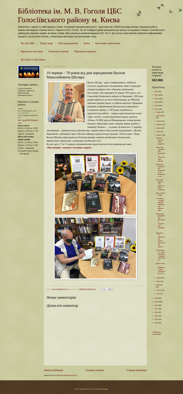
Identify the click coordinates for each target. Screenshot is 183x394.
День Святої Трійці (160, 194)
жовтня (159, 121)
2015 (156, 316)
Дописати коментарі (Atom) (66, 375)
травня (159, 278)
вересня (159, 124)
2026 (156, 91)
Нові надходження (68, 43)
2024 (156, 99)
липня (158, 132)
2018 (156, 305)
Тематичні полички (58, 51)
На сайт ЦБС (28, 43)
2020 (156, 298)
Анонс (86, 43)
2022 (156, 106)
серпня (159, 128)
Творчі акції (46, 43)
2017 (156, 309)
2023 (156, 102)
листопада (160, 116)
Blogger (105, 389)
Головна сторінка (95, 370)
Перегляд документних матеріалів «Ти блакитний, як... (160, 170)
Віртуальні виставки (32, 51)
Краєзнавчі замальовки (107, 43)
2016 (156, 312)
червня (159, 135)
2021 (156, 109)
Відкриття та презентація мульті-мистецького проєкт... (160, 240)
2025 (156, 95)
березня (159, 285)
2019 (156, 302)
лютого (159, 290)
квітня (158, 281)
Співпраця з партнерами (157, 333)
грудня (159, 112)
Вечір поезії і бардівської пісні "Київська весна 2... (160, 268)
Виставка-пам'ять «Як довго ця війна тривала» (160, 184)
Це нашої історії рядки (33, 59)
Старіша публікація (136, 370)
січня (158, 294)
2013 (156, 323)
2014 (156, 319)
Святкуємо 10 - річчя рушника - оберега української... (160, 255)
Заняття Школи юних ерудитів (160, 141)
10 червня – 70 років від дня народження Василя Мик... (160, 204)
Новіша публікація (53, 370)
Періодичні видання (85, 51)
